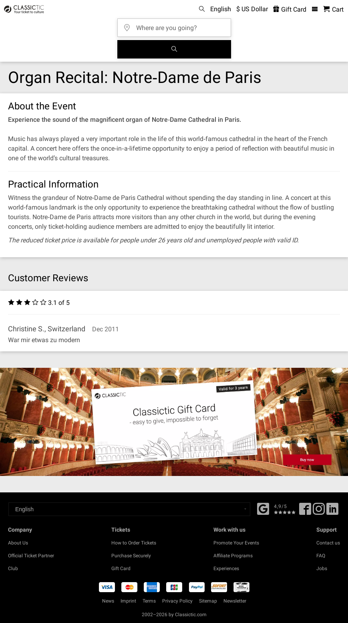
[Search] (174, 49)
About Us (18, 543)
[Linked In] (332, 511)
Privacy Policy (177, 601)
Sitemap (208, 601)
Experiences (226, 568)
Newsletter (234, 601)
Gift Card (121, 568)
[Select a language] (129, 509)
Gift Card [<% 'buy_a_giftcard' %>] (289, 9)
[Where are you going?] (176, 25)
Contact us (328, 543)
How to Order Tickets (133, 543)
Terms (149, 601)
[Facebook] (263, 508)
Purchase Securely (131, 555)
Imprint (128, 601)
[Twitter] (319, 511)
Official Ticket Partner (31, 555)
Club (13, 568)
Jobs (321, 568)
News (108, 601)
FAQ (320, 555)
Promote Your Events (236, 543)
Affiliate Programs (233, 555)
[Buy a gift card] (174, 422)
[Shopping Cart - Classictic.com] (333, 9)
